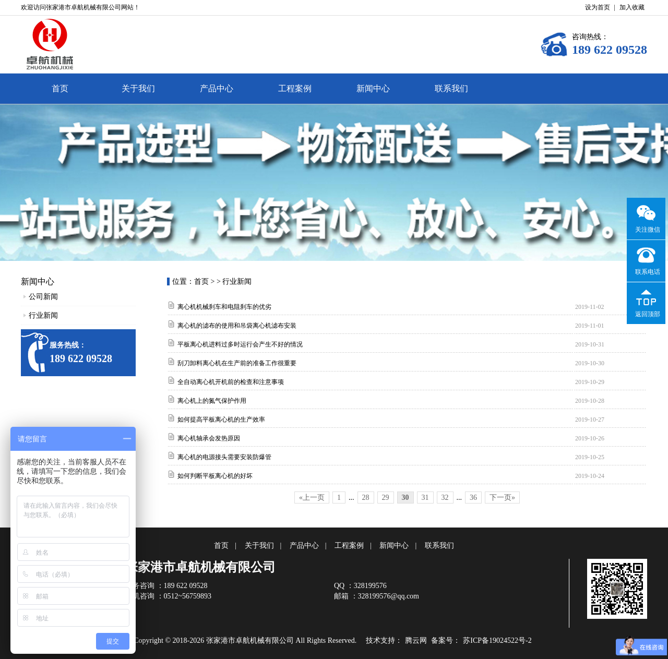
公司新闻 (43, 297)
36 (473, 497)
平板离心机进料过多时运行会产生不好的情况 (240, 344)
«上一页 (312, 497)
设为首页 (597, 7)
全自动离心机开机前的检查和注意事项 (230, 382)
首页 (60, 88)
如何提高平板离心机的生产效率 (221, 419)
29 (385, 497)
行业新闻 (43, 315)
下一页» (502, 497)
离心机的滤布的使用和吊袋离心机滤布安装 (236, 325)
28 (365, 497)
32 (445, 497)
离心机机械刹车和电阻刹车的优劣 (224, 306)
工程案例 (295, 88)
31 (425, 497)
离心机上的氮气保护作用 (211, 400)
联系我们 (451, 88)
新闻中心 (373, 88)
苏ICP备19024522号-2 (497, 640)
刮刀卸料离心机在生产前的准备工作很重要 (236, 363)
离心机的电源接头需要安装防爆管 (224, 457)
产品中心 (216, 88)
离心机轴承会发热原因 (208, 438)
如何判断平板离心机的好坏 (215, 476)
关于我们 (138, 88)
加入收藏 (632, 7)
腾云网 (416, 640)
